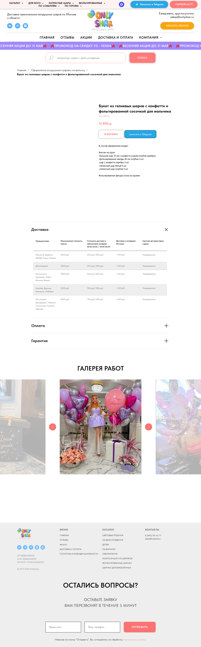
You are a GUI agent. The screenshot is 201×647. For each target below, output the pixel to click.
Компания (149, 37)
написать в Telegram (140, 134)
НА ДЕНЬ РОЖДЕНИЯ (112, 540)
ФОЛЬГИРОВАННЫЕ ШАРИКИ (117, 563)
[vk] (9, 27)
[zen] (25, 27)
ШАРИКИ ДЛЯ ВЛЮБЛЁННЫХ (116, 567)
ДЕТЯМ (105, 544)
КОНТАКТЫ (152, 529)
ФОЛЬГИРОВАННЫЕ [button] (91, 3)
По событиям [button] (47, 5)
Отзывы (67, 37)
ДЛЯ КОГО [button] (34, 3)
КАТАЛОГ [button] (15, 3)
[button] (177, 25)
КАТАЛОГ (108, 529)
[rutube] (17, 27)
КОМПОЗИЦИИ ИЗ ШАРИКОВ (117, 558)
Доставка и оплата (115, 37)
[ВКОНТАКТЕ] (19, 547)
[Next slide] (148, 426)
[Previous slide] (52, 426)
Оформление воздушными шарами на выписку (58, 70)
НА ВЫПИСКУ (109, 549)
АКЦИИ (86, 37)
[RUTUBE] (31, 547)
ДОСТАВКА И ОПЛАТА (70, 549)
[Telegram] (25, 547)
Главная (47, 37)
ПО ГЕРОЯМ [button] (72, 5)
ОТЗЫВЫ (64, 540)
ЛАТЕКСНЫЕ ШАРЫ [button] (60, 3)
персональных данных (134, 639)
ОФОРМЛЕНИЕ (109, 554)
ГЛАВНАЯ (64, 535)
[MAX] (121, 4)
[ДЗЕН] (37, 547)
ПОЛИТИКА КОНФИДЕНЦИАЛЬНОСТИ (79, 554)
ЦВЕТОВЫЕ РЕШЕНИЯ (112, 535)
